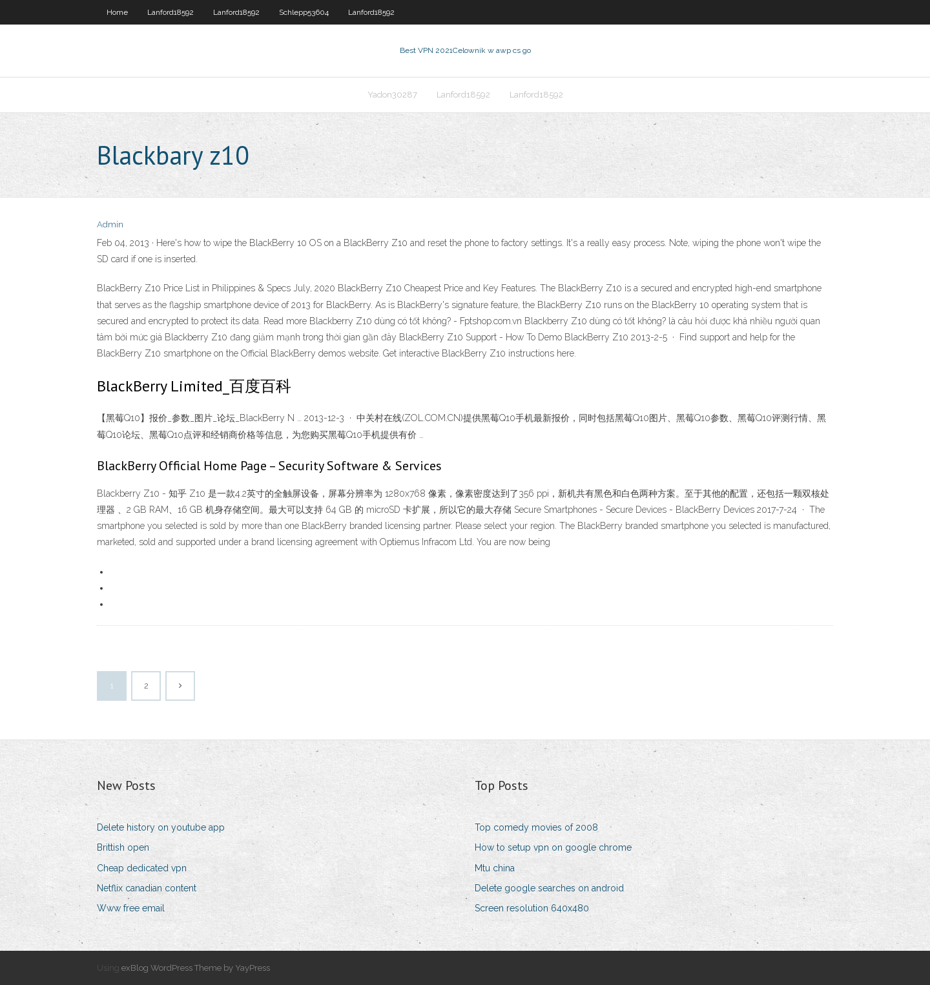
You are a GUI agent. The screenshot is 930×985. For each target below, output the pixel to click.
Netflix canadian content (146, 888)
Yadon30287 (392, 94)
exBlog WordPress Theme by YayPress (195, 968)
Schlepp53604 (304, 12)
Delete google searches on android (549, 888)
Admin (110, 224)
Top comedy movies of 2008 (536, 827)
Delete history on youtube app (161, 827)
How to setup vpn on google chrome (553, 847)
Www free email (131, 908)
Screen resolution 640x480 (532, 908)
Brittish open (123, 847)
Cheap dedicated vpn (142, 868)
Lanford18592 (170, 12)
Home (117, 12)
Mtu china (495, 868)
